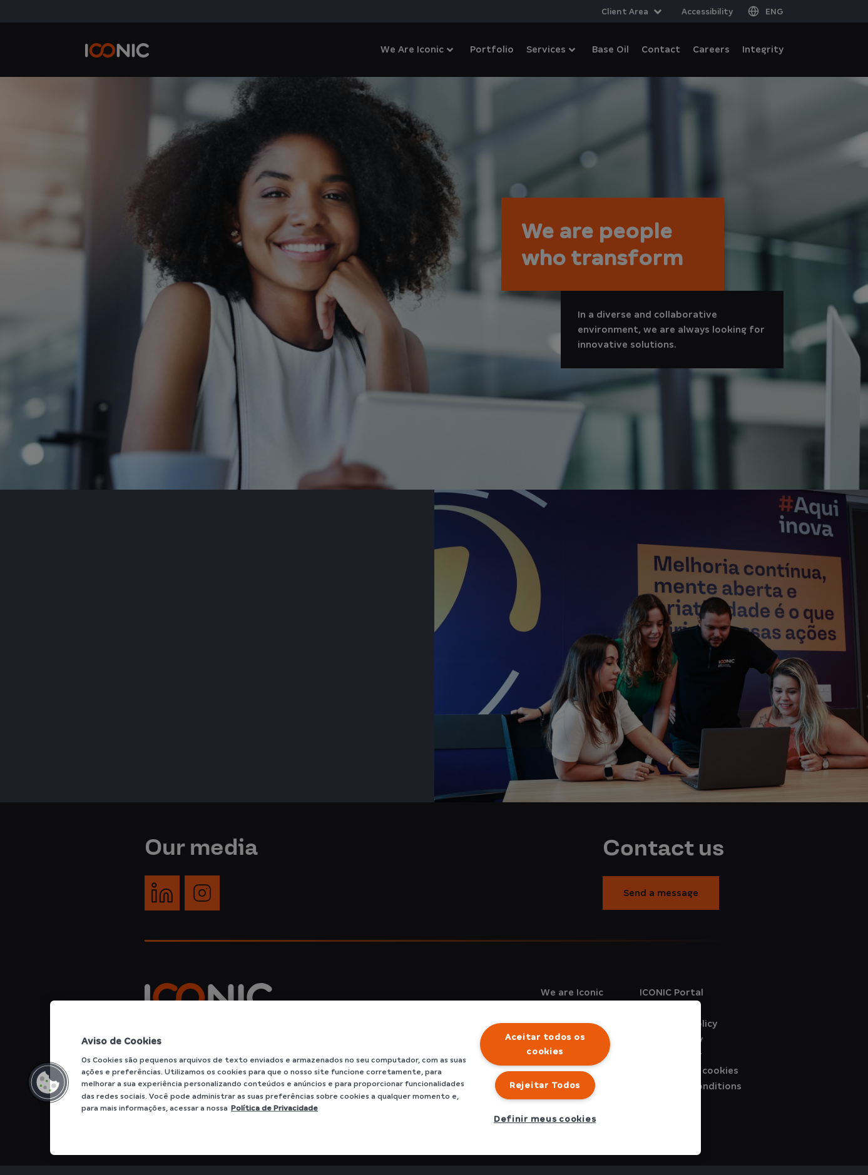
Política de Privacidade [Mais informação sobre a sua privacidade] (274, 1107)
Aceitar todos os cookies (545, 1044)
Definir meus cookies (545, 1119)
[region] (375, 1078)
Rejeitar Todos (544, 1085)
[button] (48, 1082)
